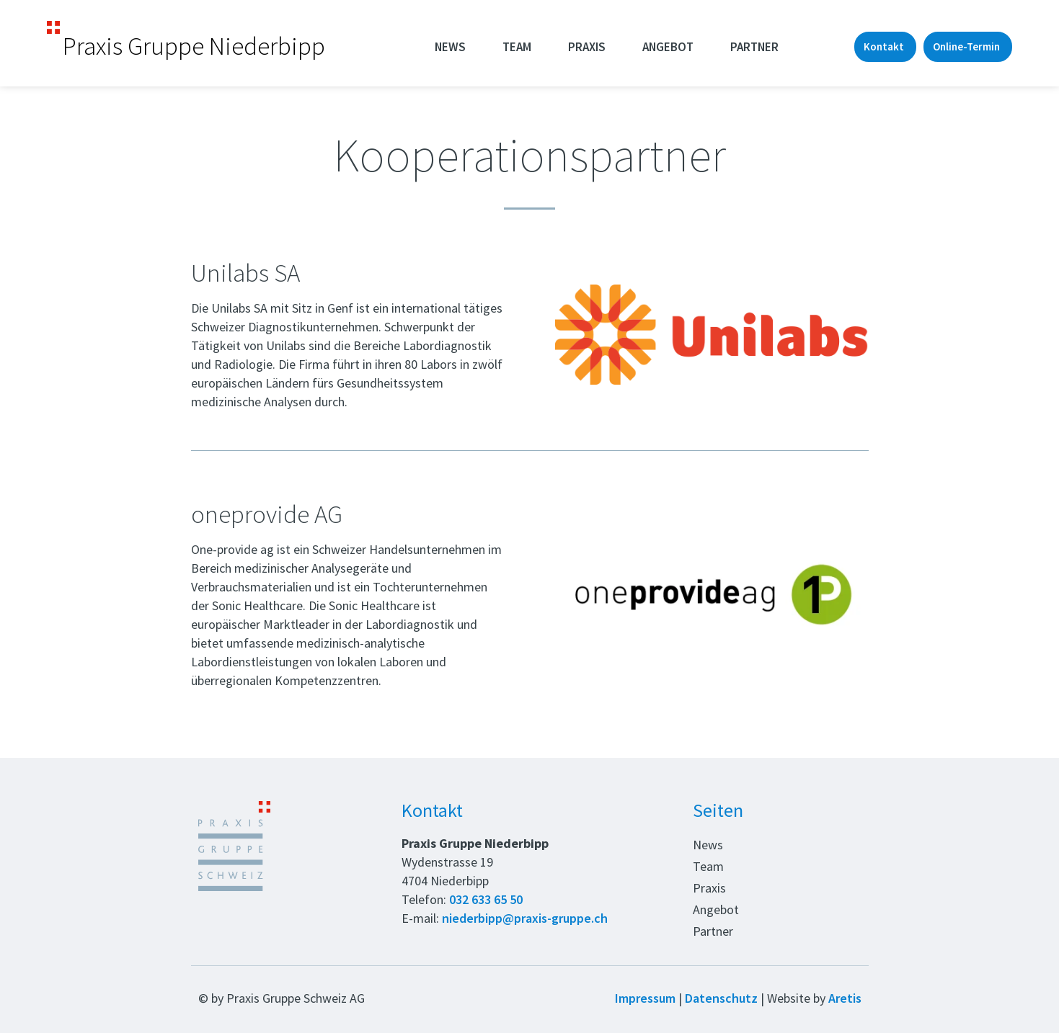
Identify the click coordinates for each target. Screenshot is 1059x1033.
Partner (754, 47)
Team (516, 47)
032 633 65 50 (486, 899)
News (450, 47)
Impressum (645, 998)
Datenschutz (721, 998)
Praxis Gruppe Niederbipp (194, 46)
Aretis (844, 998)
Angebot (668, 47)
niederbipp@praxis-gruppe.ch (525, 918)
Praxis (587, 47)
